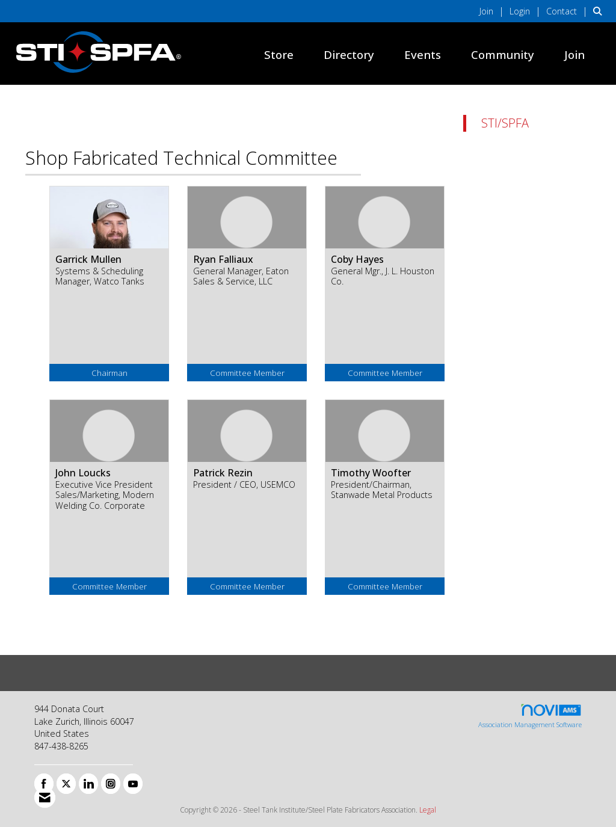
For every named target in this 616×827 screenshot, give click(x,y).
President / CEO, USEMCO (244, 484)
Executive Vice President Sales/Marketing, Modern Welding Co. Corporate (104, 495)
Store (279, 54)
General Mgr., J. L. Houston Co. (382, 276)
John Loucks (83, 473)
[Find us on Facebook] (44, 783)
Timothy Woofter (371, 473)
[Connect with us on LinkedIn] (88, 783)
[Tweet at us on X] (66, 783)
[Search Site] (600, 10)
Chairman (109, 372)
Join (574, 54)
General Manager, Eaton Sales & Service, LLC (241, 276)
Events (422, 54)
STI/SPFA (505, 123)
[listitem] (493, 10)
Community (502, 54)
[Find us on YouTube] (133, 783)
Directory (349, 54)
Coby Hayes (357, 259)
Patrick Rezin (223, 473)
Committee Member (247, 372)
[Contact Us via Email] (44, 797)
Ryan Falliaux (223, 259)
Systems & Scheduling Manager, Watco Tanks (99, 276)
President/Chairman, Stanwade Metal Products (382, 489)
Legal (427, 810)
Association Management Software (530, 716)
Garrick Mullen (88, 259)
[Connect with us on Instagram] (110, 783)
